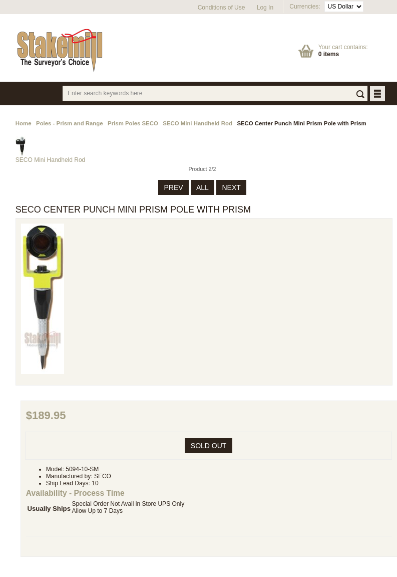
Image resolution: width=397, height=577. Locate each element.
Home (24, 123)
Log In (265, 7)
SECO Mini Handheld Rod (197, 123)
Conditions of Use (221, 7)
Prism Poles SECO (133, 123)
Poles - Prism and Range (69, 123)
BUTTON (378, 94)
